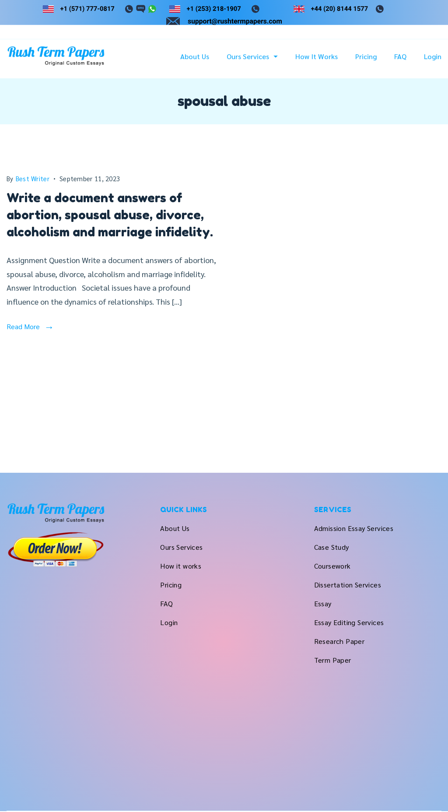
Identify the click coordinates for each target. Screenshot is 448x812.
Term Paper (332, 659)
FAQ (400, 61)
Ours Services (252, 61)
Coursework (332, 565)
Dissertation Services (347, 584)
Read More (23, 326)
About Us (194, 61)
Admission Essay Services (354, 528)
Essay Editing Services (349, 622)
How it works (316, 61)
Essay (323, 603)
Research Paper (339, 641)
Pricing (366, 61)
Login (432, 61)
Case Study (331, 547)
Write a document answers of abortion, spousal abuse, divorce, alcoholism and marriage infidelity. (110, 214)
